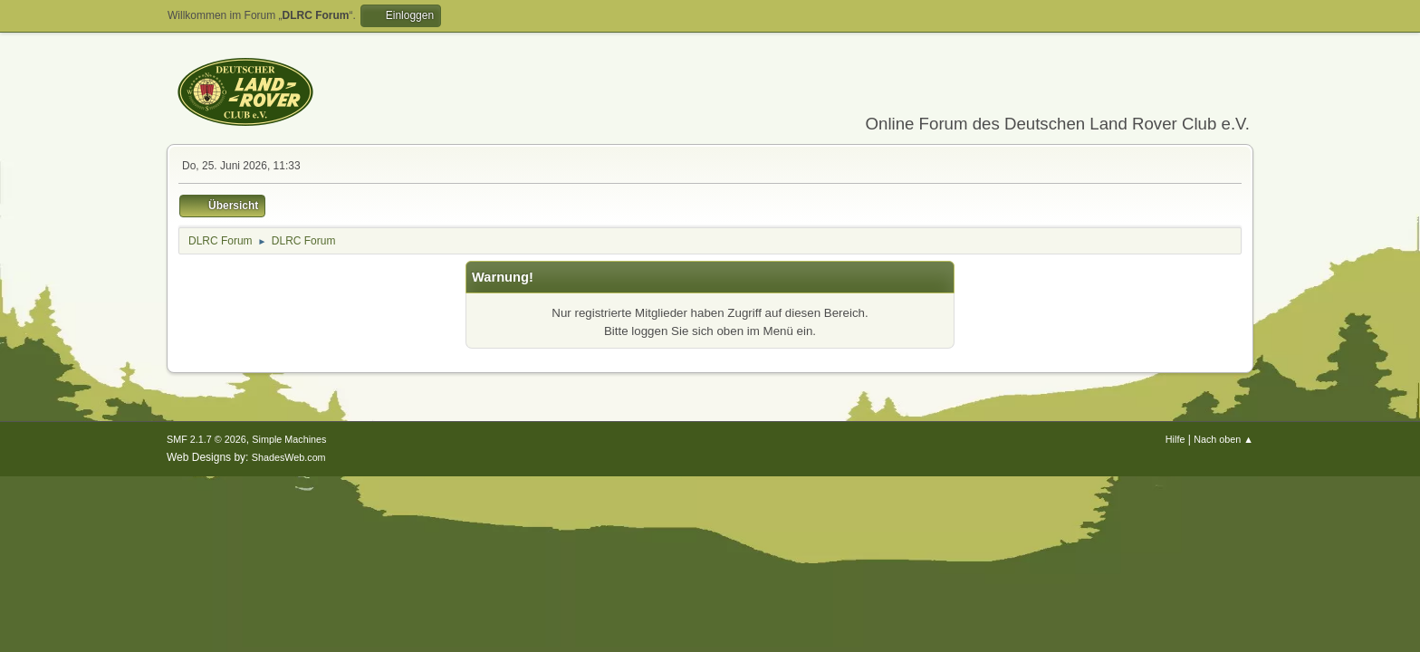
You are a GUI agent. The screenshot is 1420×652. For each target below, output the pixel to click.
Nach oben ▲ (1223, 439)
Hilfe (1175, 439)
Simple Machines (289, 439)
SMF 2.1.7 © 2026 (206, 439)
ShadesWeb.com (289, 457)
